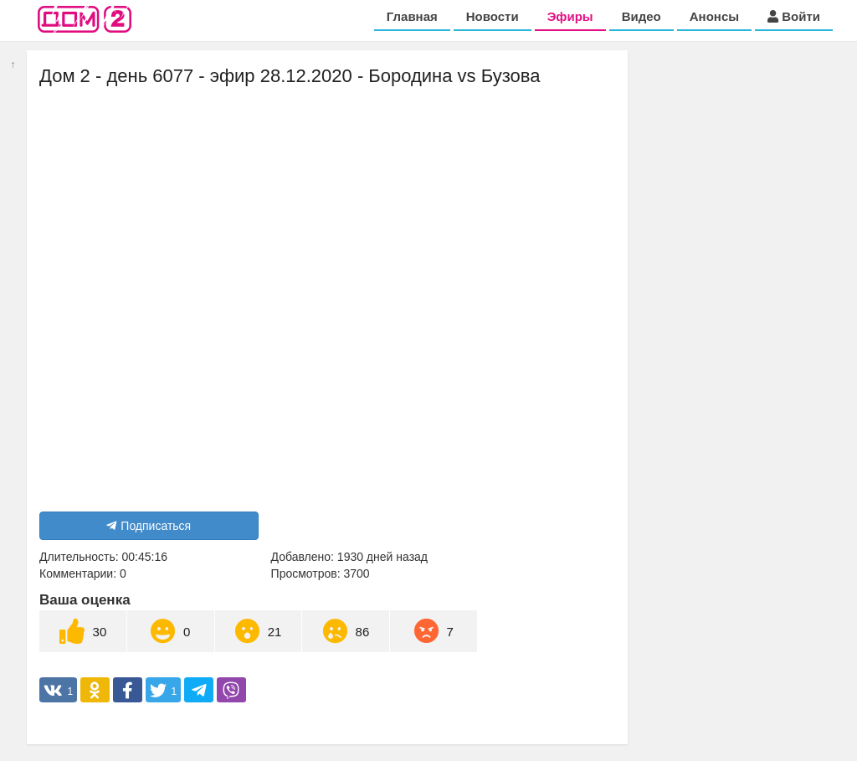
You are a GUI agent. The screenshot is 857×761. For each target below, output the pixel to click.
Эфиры (570, 16)
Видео (641, 16)
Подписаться (148, 525)
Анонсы (714, 16)
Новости (492, 16)
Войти (793, 16)
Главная (412, 16)
